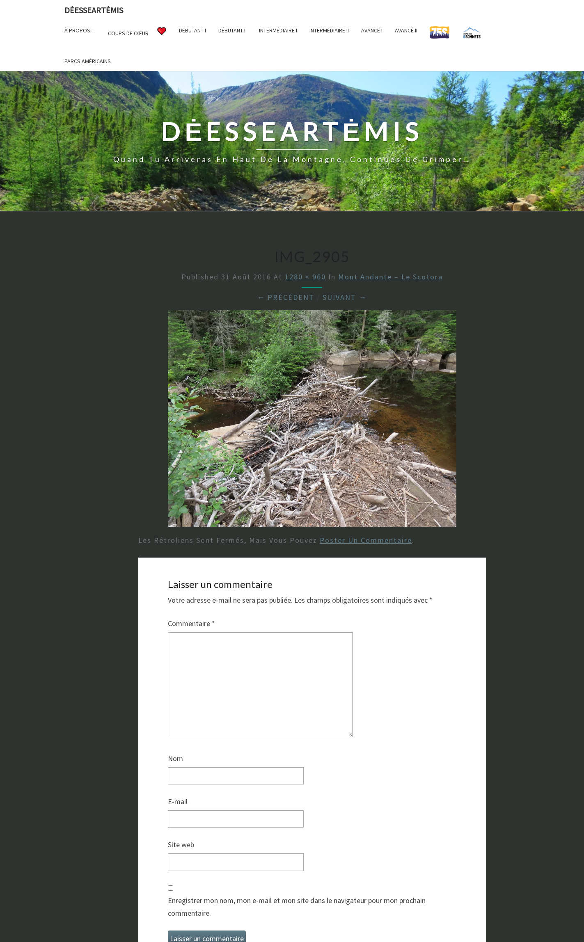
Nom (175, 758)
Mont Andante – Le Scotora (390, 276)
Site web (181, 844)
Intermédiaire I (278, 30)
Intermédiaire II (329, 30)
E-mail (178, 801)
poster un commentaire (366, 540)
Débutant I (192, 30)
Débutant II (232, 30)
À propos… (80, 30)
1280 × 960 (305, 276)
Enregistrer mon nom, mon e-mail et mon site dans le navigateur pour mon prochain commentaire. (297, 907)
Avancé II (406, 30)
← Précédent (285, 297)
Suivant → (345, 297)
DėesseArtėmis (93, 10)
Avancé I (371, 30)
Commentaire (191, 623)
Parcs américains (87, 61)
